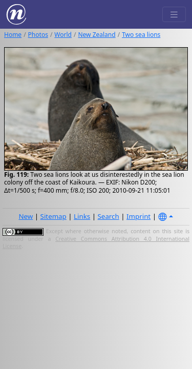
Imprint (138, 216)
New (25, 216)
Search (108, 216)
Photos (38, 34)
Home (13, 34)
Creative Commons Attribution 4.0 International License (96, 242)
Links (82, 216)
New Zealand (96, 34)
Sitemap (53, 216)
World (63, 34)
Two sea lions (141, 34)
